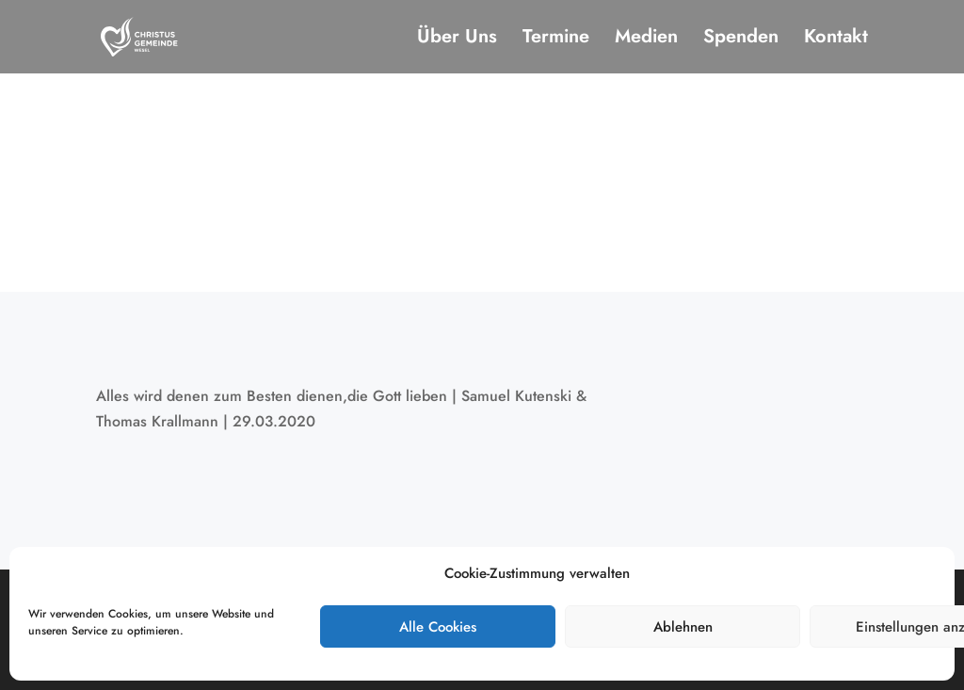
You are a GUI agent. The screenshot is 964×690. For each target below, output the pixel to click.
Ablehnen (683, 627)
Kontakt (836, 40)
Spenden (741, 40)
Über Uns (457, 40)
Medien (646, 40)
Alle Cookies (437, 627)
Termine (555, 40)
